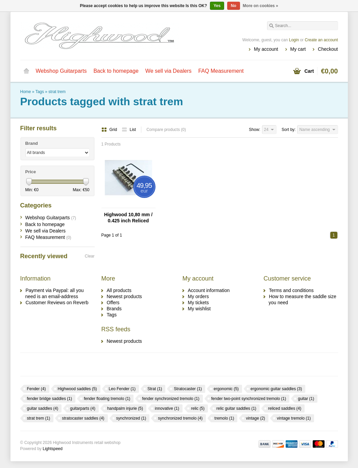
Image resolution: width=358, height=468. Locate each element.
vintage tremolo (294, 418)
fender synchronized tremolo (170, 398)
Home (26, 71)
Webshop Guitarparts (61, 71)
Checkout (328, 49)
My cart (298, 49)
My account (266, 49)
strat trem (57, 91)
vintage (255, 418)
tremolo (224, 418)
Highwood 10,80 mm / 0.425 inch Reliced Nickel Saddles (128, 218)
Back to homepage (115, 71)
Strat (154, 388)
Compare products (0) (166, 129)
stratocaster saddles (83, 418)
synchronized (131, 418)
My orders (198, 296)
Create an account (321, 40)
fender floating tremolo (107, 398)
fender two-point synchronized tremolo (248, 398)
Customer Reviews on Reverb (57, 302)
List (129, 129)
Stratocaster (188, 388)
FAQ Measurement (220, 71)
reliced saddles (284, 408)
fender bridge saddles (49, 398)
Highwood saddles (77, 388)
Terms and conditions (291, 290)
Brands (114, 308)
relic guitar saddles (236, 408)
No (233, 5)
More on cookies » (260, 5)
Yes (217, 5)
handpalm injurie (125, 408)
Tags (39, 91)
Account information (209, 290)
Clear (90, 256)
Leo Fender (122, 388)
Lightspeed (53, 448)
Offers (113, 302)
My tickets (198, 302)
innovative (167, 408)
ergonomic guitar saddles (276, 388)
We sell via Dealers (168, 71)
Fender (36, 388)
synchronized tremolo (180, 418)
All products (119, 290)
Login (294, 40)
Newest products (124, 296)
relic (198, 408)
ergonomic (226, 388)
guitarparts (82, 408)
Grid (109, 129)
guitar (306, 398)
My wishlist (199, 308)
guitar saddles (42, 408)
